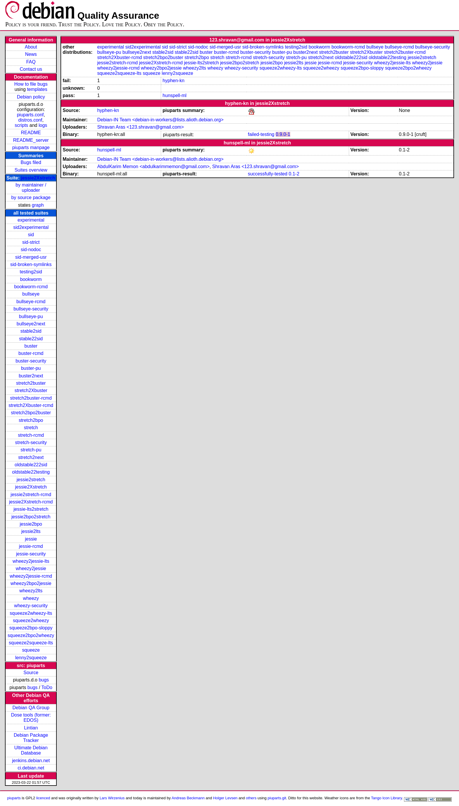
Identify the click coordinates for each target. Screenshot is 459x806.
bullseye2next (31, 323)
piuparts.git (277, 798)
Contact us (31, 69)
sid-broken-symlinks (30, 264)
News (31, 54)
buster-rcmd (30, 353)
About (31, 46)
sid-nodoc (31, 249)
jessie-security (31, 553)
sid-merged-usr (31, 257)
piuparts (14, 798)
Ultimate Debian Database (31, 750)
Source (30, 672)
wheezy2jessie (31, 568)
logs (43, 125)
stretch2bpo (31, 420)
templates (37, 89)
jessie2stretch (31, 479)
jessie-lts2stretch (30, 509)
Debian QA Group (31, 707)
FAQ (31, 61)
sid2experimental (31, 227)
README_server (31, 140)
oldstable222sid (31, 464)
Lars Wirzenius (112, 798)
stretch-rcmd (31, 435)
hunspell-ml (175, 95)
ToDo (47, 687)
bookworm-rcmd (31, 286)
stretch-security (30, 442)
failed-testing (261, 134)
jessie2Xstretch (38, 177)
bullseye (30, 293)
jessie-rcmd (31, 546)
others (251, 798)
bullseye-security (30, 308)
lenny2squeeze (31, 657)
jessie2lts (31, 531)
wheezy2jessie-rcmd (31, 576)
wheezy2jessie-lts (31, 561)
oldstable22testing (31, 472)
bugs (44, 679)
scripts (21, 125)
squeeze (31, 650)
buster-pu (31, 368)
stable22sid (31, 338)
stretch (31, 427)
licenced (43, 798)
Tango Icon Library (386, 798)
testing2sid (31, 271)
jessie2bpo (31, 524)
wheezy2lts (30, 590)
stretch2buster (31, 383)
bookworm (31, 279)
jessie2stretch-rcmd (31, 494)
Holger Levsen (225, 798)
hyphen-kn (173, 80)
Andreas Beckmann (188, 798)
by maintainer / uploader (30, 187)
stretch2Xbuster (31, 390)
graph (38, 205)
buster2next (31, 375)
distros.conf (30, 120)
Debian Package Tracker (31, 738)
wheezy (31, 598)
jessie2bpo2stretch (30, 516)
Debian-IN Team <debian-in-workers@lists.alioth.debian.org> (160, 119)
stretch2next (31, 457)
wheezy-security (31, 605)
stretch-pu (30, 449)
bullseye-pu (31, 316)
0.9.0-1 (283, 134)
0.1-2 (294, 173)
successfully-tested (267, 173)
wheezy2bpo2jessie (31, 583)
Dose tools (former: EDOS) (31, 717)
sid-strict (31, 242)
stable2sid (31, 331)
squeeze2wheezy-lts (31, 613)
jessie (31, 538)
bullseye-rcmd (31, 301)
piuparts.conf (30, 114)
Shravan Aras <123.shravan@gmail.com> (140, 127)
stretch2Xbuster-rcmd (30, 405)
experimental (31, 220)
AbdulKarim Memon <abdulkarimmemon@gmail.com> (153, 166)
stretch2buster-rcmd (31, 398)
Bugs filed (31, 162)
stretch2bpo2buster (31, 412)
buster (30, 346)
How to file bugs (31, 84)
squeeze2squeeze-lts (31, 642)
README (31, 132)
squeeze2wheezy (31, 620)
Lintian (31, 727)
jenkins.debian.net (31, 760)
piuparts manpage (31, 147)
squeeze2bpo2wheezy (31, 635)
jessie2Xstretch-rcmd (31, 501)
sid (31, 234)
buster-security (30, 360)
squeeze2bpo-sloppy (31, 627)
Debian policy (31, 96)
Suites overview (31, 170)
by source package (31, 197)
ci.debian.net (31, 767)
